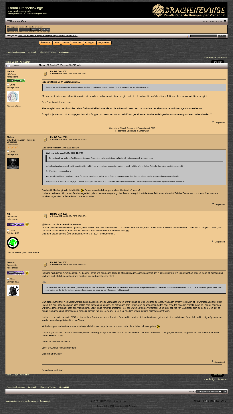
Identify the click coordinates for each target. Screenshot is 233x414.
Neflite (10, 71)
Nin (8, 214)
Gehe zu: (192, 392)
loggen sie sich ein (17, 27)
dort (112, 233)
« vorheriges (210, 57)
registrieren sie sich (36, 27)
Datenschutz (45, 401)
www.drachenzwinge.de (19, 11)
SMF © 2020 (107, 401)
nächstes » (222, 57)
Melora (10, 137)
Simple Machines (120, 401)
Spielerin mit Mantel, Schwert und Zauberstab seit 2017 (132, 128)
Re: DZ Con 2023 (58, 71)
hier (127, 230)
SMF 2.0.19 (96, 401)
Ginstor (11, 262)
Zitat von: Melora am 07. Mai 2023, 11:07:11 (61, 82)
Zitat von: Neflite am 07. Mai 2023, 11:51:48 (60, 148)
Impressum (33, 401)
